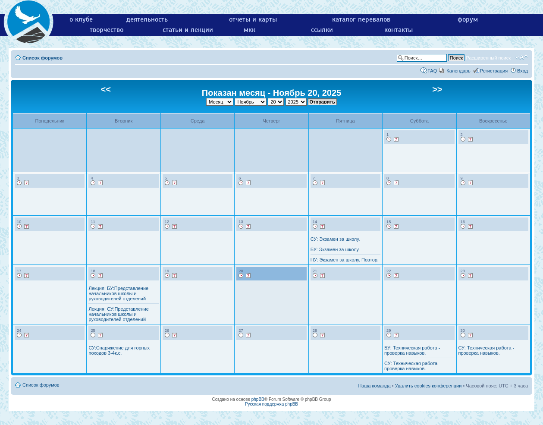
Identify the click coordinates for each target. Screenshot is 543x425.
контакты (398, 29)
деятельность (147, 19)
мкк (249, 29)
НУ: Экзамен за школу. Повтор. (345, 259)
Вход (522, 70)
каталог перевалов (361, 19)
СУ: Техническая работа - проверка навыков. (412, 366)
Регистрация (494, 70)
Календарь (458, 70)
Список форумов (42, 57)
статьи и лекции (188, 29)
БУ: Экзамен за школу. (335, 249)
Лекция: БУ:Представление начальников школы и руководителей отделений (118, 293)
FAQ (432, 70)
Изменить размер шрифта (521, 57)
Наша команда (374, 385)
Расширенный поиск (488, 57)
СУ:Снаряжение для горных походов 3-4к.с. (119, 350)
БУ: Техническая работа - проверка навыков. (412, 350)
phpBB (257, 399)
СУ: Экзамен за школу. (335, 239)
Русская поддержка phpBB (271, 404)
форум (468, 19)
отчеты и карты (253, 19)
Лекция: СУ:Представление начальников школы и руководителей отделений (118, 314)
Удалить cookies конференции (428, 385)
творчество (106, 29)
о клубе (81, 19)
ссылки (322, 29)
